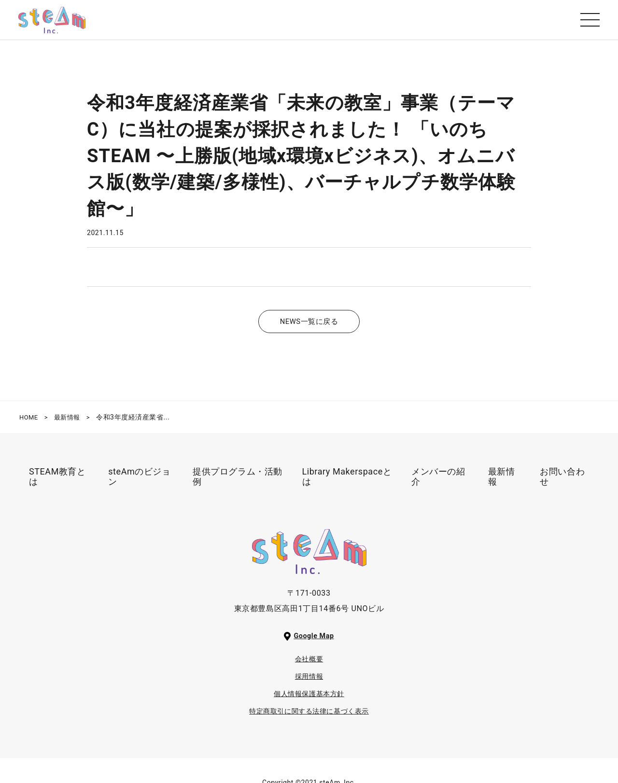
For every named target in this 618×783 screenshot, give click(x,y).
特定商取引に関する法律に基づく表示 (309, 716)
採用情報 (309, 681)
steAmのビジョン (139, 482)
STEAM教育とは (57, 482)
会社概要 (309, 664)
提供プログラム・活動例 (237, 482)
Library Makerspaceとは (347, 482)
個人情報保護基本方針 (309, 699)
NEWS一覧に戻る (309, 326)
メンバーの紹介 (438, 482)
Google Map (314, 641)
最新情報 (501, 482)
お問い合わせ (562, 482)
